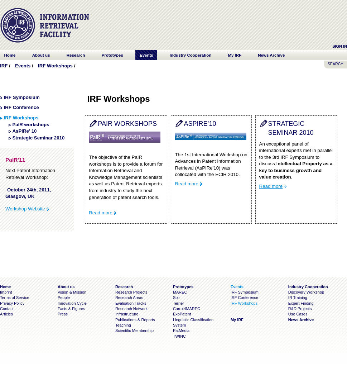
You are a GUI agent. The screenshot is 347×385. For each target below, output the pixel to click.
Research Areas (129, 297)
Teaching (123, 325)
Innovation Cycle (72, 303)
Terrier (178, 303)
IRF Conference (21, 107)
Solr (176, 297)
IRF (4, 65)
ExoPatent (182, 314)
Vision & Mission (72, 292)
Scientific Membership (134, 330)
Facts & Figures (71, 308)
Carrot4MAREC (186, 308)
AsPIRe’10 (200, 123)
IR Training (297, 297)
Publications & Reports (135, 320)
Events (22, 65)
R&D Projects (300, 308)
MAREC (180, 292)
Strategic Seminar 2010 (38, 138)
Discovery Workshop (306, 292)
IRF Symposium (22, 97)
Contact (7, 308)
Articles (6, 314)
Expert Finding (301, 303)
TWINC (179, 336)
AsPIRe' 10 (24, 131)
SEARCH (335, 64)
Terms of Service (14, 297)
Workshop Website (25, 208)
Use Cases (298, 314)
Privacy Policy (12, 303)
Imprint (6, 292)
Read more (100, 212)
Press (63, 314)
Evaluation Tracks (130, 303)
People (64, 297)
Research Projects (131, 292)
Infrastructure (127, 314)
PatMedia (181, 330)
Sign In (339, 46)
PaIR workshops (30, 124)
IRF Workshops (55, 65)
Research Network (131, 308)
